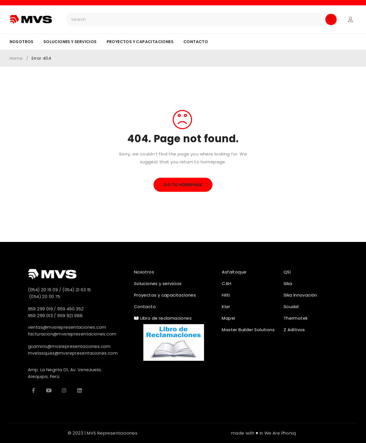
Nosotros (22, 41)
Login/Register (350, 19)
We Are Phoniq (280, 433)
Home (16, 58)
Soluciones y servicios (70, 41)
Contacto (195, 41)
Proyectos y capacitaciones (140, 41)
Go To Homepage (183, 185)
